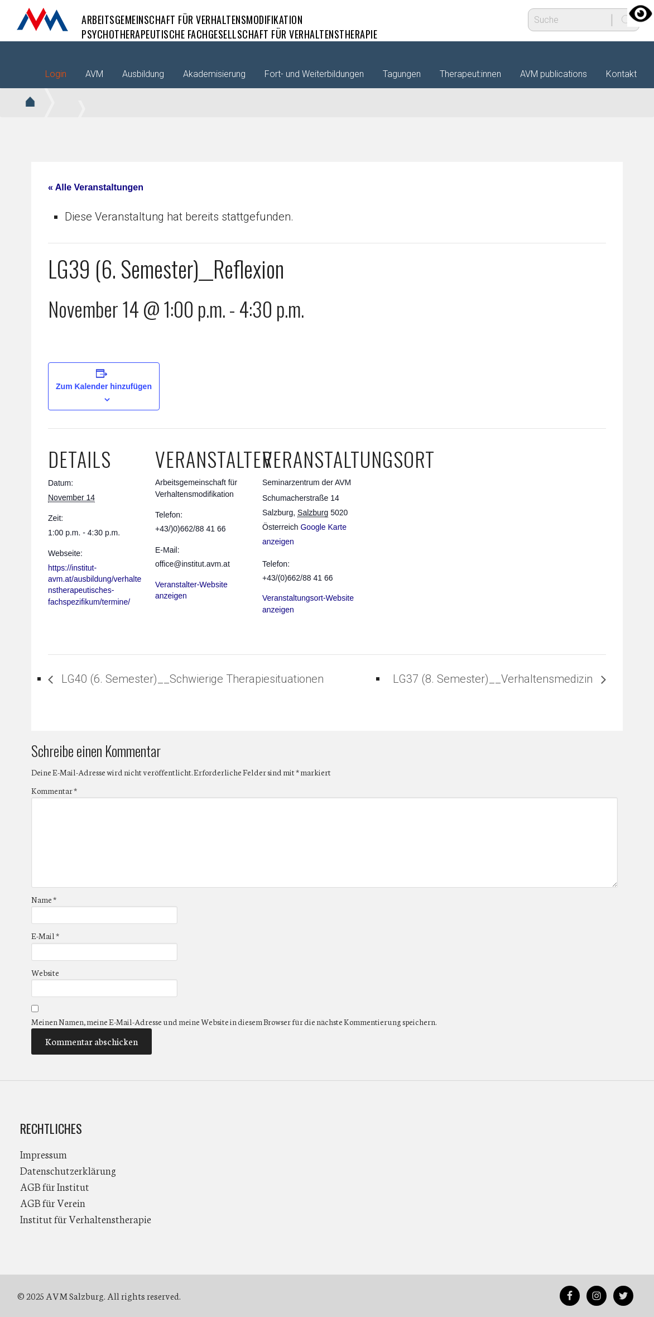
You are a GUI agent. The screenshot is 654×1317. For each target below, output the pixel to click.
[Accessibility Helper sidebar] (640, 13)
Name (43, 899)
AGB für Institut (54, 1186)
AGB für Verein (52, 1202)
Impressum (43, 1154)
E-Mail (45, 935)
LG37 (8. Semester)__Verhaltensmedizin (494, 679)
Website (45, 972)
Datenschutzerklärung (68, 1170)
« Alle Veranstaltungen (95, 187)
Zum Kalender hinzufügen (104, 386)
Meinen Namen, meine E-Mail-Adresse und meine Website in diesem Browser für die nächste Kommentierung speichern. (233, 1021)
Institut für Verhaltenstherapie (85, 1218)
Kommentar (54, 790)
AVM (42, 19)
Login (55, 74)
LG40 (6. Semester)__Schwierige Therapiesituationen (191, 679)
